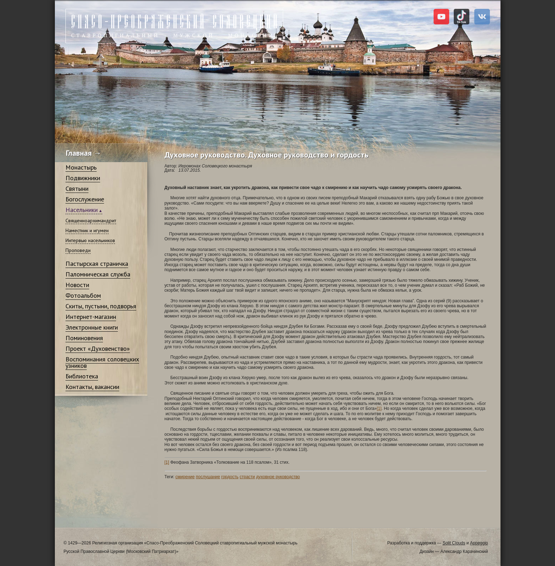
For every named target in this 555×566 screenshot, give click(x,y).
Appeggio (479, 543)
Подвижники (82, 178)
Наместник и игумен (87, 230)
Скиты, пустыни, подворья (100, 306)
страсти (247, 476)
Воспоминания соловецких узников (102, 362)
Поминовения (84, 338)
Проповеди (78, 250)
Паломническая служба (97, 274)
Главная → (84, 153)
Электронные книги (91, 327)
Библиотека (81, 376)
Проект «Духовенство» (97, 348)
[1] (379, 408)
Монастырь (81, 167)
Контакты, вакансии (92, 387)
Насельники (81, 210)
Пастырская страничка (96, 263)
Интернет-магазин (90, 317)
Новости (77, 285)
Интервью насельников (90, 240)
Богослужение (84, 199)
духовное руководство (278, 476)
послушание (208, 476)
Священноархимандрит (90, 220)
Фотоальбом (83, 295)
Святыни (76, 188)
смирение (185, 476)
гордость (230, 476)
